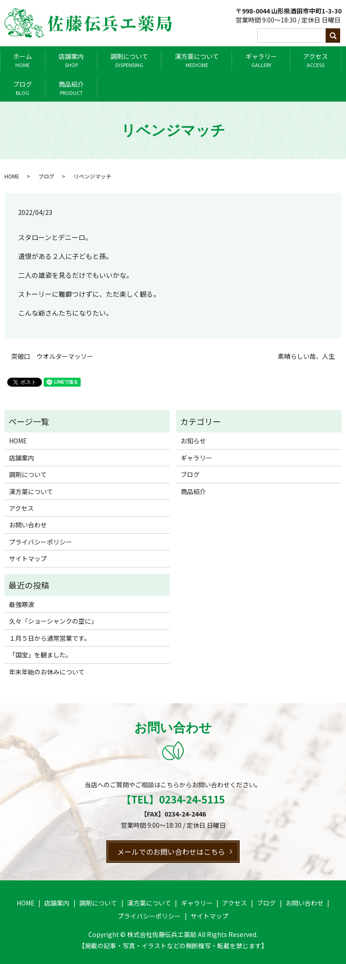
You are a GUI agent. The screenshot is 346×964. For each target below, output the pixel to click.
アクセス (315, 60)
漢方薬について (197, 60)
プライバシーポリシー (40, 541)
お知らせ (193, 440)
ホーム (22, 60)
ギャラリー (261, 60)
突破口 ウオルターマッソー (52, 356)
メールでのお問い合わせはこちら (171, 851)
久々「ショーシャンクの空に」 (53, 620)
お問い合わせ (28, 524)
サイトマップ (28, 558)
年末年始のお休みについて (47, 671)
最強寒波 (21, 604)
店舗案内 (71, 60)
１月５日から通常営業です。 (50, 638)
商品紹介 (71, 88)
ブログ (22, 88)
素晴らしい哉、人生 (306, 356)
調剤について (129, 60)
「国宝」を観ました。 (40, 654)
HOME (12, 176)
